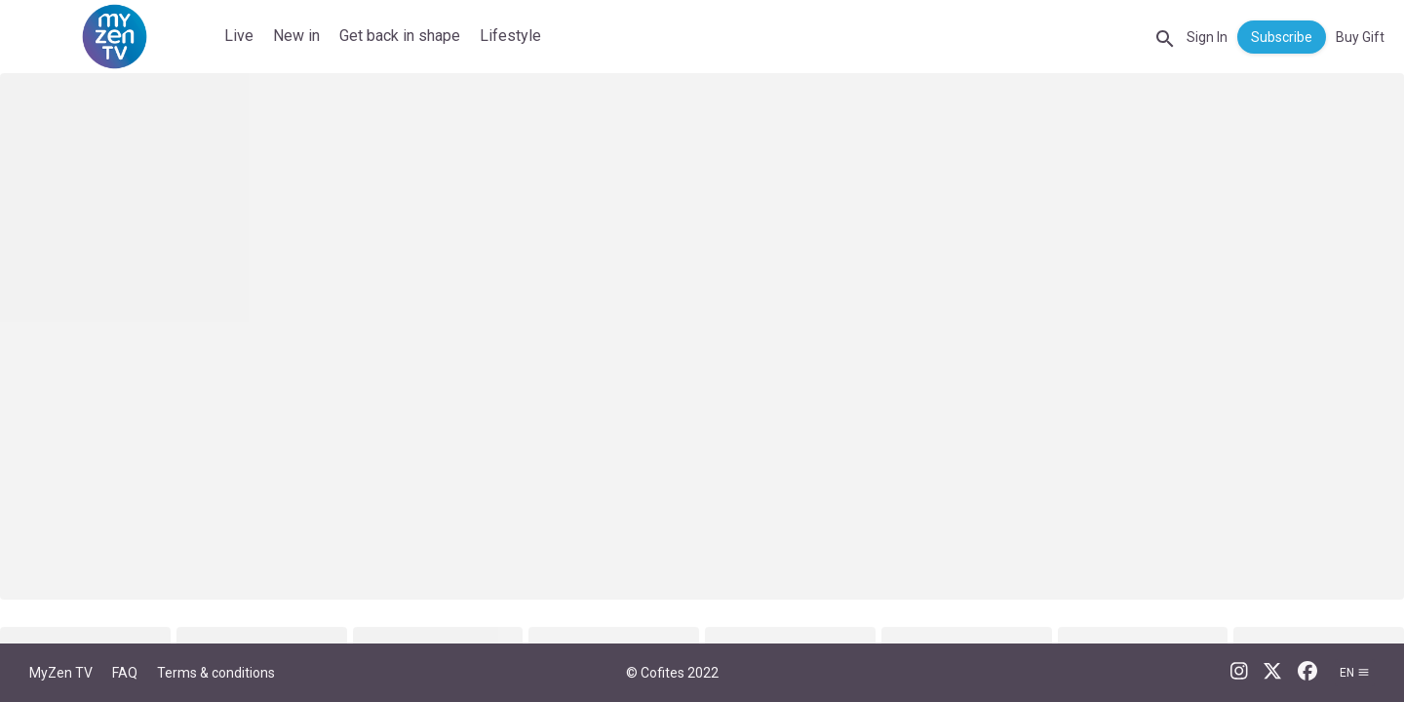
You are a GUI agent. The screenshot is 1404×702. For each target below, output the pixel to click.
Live (239, 35)
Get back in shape (399, 35)
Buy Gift (1360, 37)
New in (296, 35)
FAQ (124, 673)
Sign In (1207, 37)
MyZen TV (61, 673)
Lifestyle (510, 35)
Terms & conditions (216, 673)
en (1355, 673)
